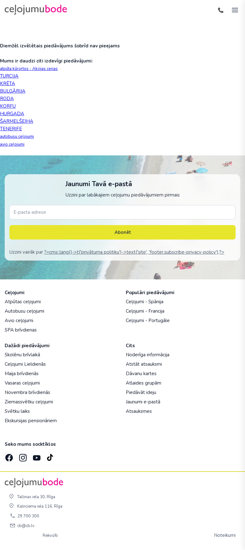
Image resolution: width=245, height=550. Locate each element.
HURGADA (12, 114)
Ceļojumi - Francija (145, 311)
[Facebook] (8, 456)
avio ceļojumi (12, 144)
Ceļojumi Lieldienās (25, 364)
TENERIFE (11, 129)
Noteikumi (225, 535)
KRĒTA (7, 83)
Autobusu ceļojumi (24, 311)
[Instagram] (22, 456)
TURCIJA (9, 76)
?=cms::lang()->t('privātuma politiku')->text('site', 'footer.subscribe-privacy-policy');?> (134, 252)
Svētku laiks (17, 411)
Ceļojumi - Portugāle (148, 320)
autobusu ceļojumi (17, 136)
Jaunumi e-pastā (143, 402)
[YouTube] (36, 456)
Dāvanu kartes (141, 373)
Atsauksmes (139, 411)
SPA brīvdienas (21, 330)
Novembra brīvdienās (27, 392)
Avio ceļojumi (19, 320)
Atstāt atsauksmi (144, 364)
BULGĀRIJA (12, 91)
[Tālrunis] (220, 9)
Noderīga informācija (147, 355)
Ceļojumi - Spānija (144, 302)
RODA (7, 98)
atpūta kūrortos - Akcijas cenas (29, 69)
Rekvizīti (50, 535)
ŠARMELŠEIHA (16, 121)
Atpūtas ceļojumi (23, 302)
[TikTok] (50, 456)
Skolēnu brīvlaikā (22, 355)
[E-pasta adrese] (122, 212)
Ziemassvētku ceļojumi (29, 402)
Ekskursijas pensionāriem (31, 421)
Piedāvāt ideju (141, 392)
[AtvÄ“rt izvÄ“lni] (233, 9)
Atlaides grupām (143, 383)
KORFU (8, 106)
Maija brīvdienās (22, 373)
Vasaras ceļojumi (22, 383)
